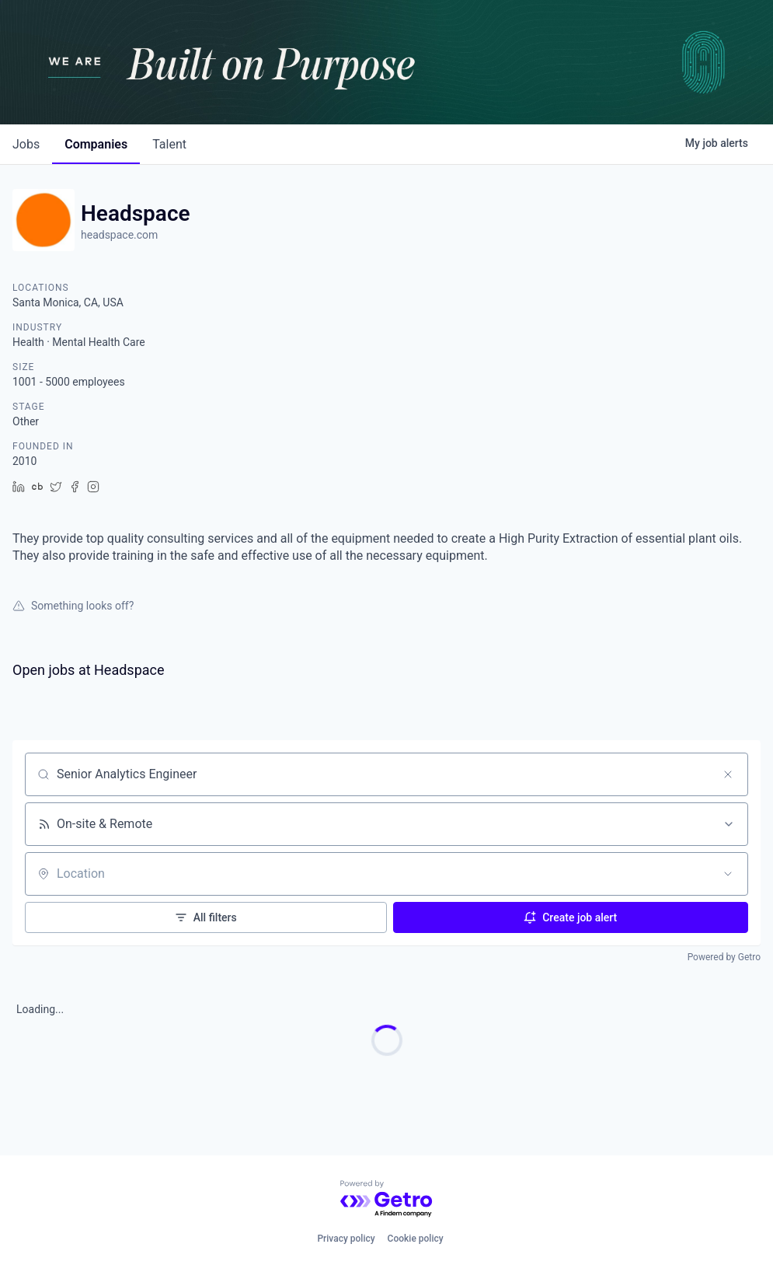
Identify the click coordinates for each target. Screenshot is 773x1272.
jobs (26, 144)
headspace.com (119, 235)
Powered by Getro (724, 957)
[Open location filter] (728, 874)
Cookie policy (416, 1238)
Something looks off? (73, 605)
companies (95, 144)
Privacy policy (345, 1238)
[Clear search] (728, 774)
